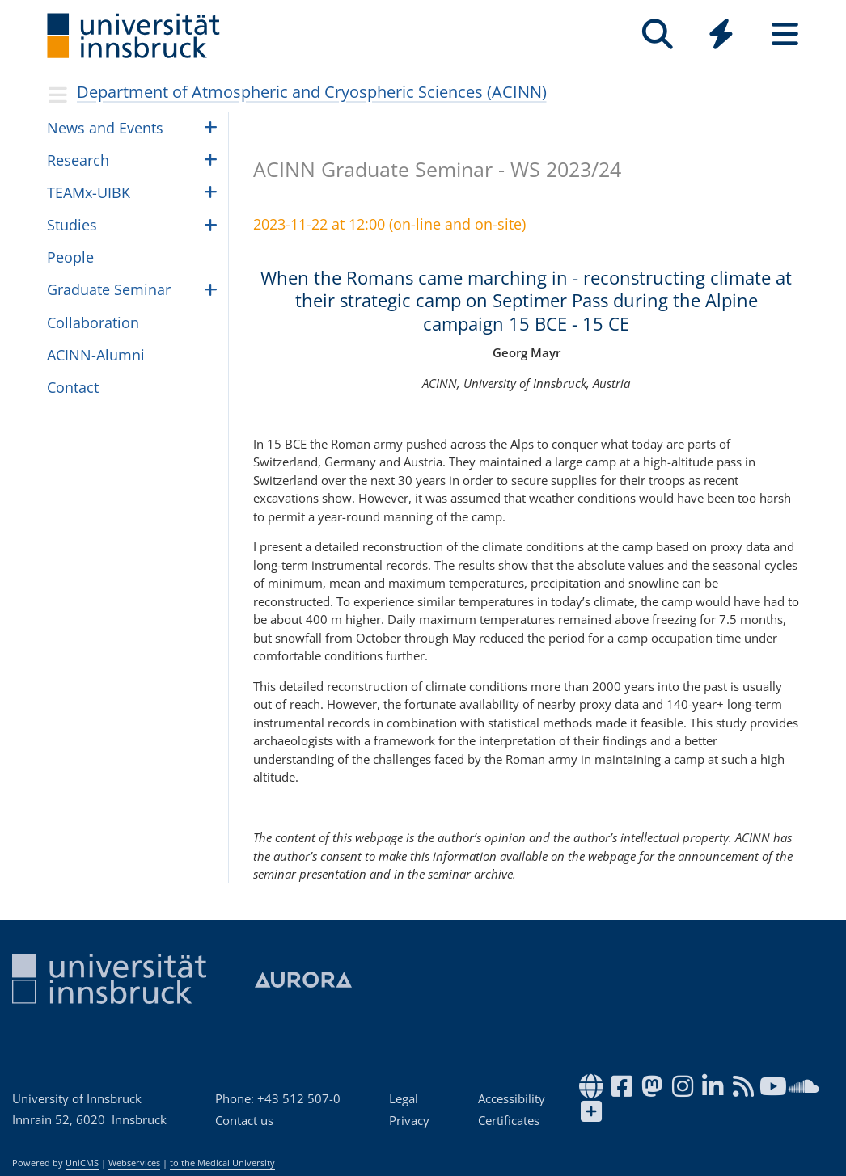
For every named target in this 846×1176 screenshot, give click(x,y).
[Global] (721, 35)
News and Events (105, 127)
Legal (403, 1098)
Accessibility (511, 1098)
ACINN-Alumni (96, 355)
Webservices (134, 1163)
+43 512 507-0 (299, 1098)
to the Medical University (222, 1163)
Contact (73, 387)
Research (78, 160)
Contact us (244, 1120)
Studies (72, 224)
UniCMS (82, 1163)
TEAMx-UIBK (88, 192)
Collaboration (93, 322)
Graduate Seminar (109, 289)
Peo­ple (70, 257)
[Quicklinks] (721, 34)
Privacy (409, 1120)
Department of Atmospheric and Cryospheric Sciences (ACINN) (312, 92)
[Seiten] (785, 34)
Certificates (508, 1120)
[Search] (657, 34)
